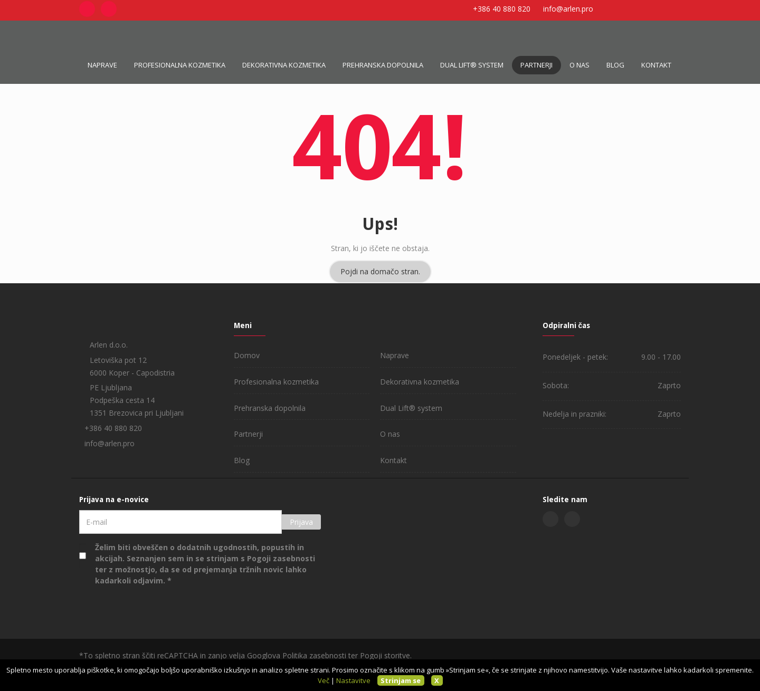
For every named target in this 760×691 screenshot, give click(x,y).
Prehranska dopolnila (383, 65)
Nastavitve (353, 680)
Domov (247, 355)
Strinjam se (401, 680)
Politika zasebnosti (314, 655)
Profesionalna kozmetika (179, 65)
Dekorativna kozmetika (284, 65)
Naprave (102, 65)
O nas (579, 65)
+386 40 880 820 (501, 9)
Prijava (301, 522)
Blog (615, 65)
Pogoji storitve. (386, 655)
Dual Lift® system (472, 65)
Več (323, 680)
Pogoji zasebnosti (281, 558)
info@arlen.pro (568, 9)
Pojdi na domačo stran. (380, 271)
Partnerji (536, 65)
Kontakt (656, 65)
